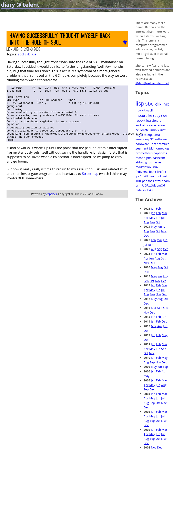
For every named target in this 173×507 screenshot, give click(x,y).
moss (139, 158)
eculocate (142, 130)
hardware (142, 144)
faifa (138, 190)
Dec (146, 235)
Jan (153, 208)
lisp (139, 103)
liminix (154, 130)
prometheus (144, 153)
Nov (163, 231)
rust (162, 130)
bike (150, 190)
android (140, 125)
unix (153, 144)
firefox (161, 172)
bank (152, 172)
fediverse (141, 172)
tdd (151, 148)
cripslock (51, 205)
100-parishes (144, 181)
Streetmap (90, 184)
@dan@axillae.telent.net (152, 83)
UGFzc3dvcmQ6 (153, 185)
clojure (156, 120)
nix (166, 104)
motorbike (143, 115)
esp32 (149, 139)
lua (33, 54)
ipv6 (138, 176)
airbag (139, 162)
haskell (157, 162)
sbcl (21, 54)
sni (144, 190)
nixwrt (140, 110)
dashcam (158, 158)
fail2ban (148, 176)
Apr (146, 218)
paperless (160, 153)
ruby (156, 115)
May (152, 218)
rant (145, 148)
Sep (152, 222)
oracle (151, 125)
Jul (163, 218)
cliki (28, 54)
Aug (146, 222)
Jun (158, 218)
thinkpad (161, 176)
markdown (143, 167)
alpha (148, 158)
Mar (164, 213)
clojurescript (144, 135)
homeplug (161, 148)
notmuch (163, 144)
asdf (149, 110)
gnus (148, 162)
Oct (158, 222)
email (157, 135)
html (158, 181)
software (161, 139)
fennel (161, 125)
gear (138, 148)
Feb (158, 208)
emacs (139, 139)
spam (166, 181)
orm (138, 185)
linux (155, 167)
